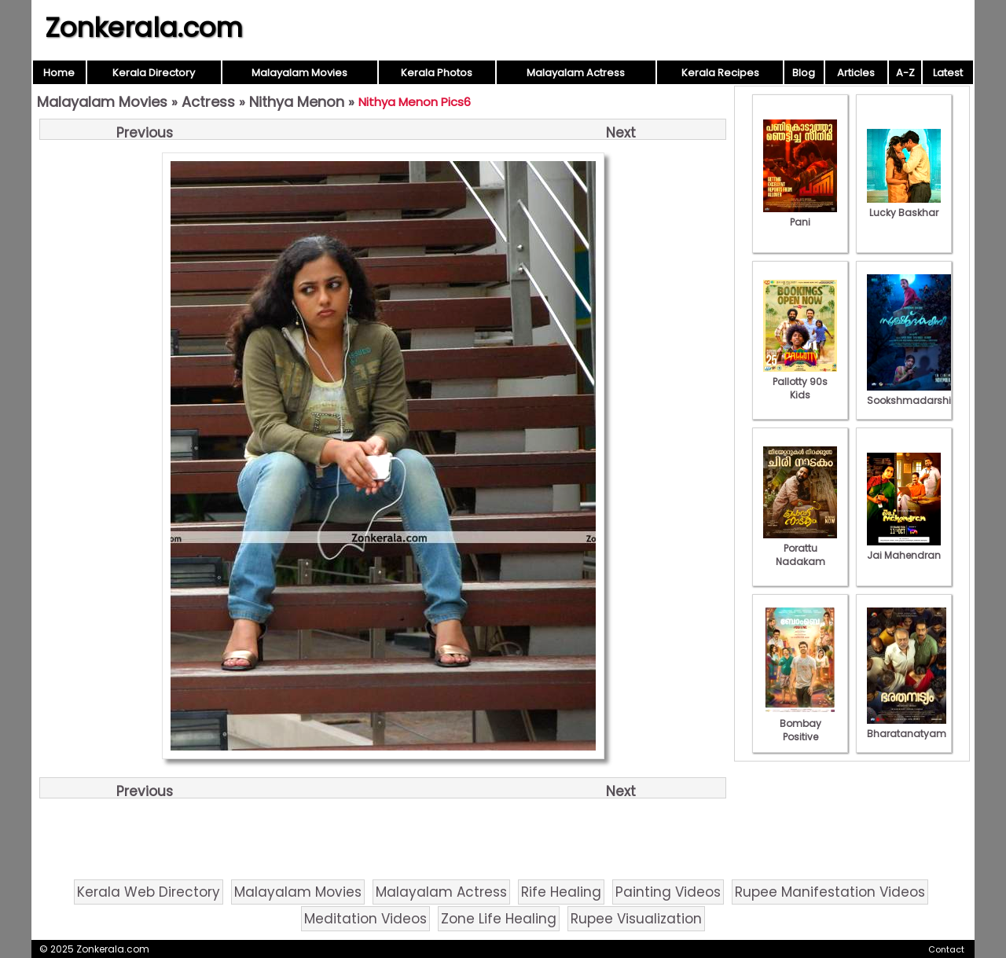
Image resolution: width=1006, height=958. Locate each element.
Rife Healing (561, 892)
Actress (208, 102)
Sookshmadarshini (913, 393)
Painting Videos (668, 892)
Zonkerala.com (144, 27)
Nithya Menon (296, 102)
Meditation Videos (365, 918)
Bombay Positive (800, 723)
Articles (856, 72)
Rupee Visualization (636, 918)
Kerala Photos (436, 72)
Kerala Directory (153, 72)
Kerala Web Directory (148, 892)
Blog (803, 72)
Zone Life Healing (498, 918)
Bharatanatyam (906, 727)
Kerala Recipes (720, 72)
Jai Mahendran (904, 548)
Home (59, 72)
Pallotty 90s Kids (800, 382)
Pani (800, 215)
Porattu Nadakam (800, 548)
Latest (948, 72)
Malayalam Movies (299, 72)
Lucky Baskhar (904, 206)
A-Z (905, 72)
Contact (946, 949)
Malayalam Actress (576, 72)
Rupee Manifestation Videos (830, 892)
